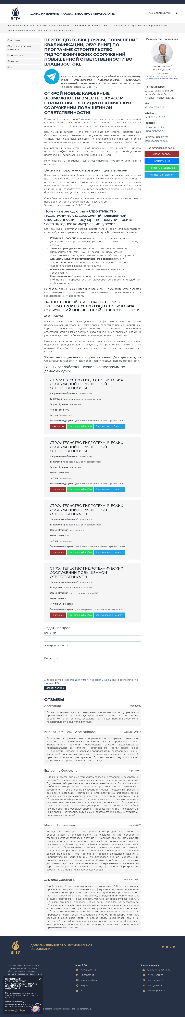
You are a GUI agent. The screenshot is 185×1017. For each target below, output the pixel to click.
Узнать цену (58, 426)
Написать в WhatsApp (162, 167)
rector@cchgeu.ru (155, 980)
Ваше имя (50, 633)
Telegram (85, 985)
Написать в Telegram (161, 174)
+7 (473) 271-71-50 (154, 126)
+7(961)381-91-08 (154, 131)
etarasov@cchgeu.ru (157, 141)
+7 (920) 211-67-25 (154, 107)
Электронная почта (56, 645)
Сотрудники (13, 40)
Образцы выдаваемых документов (19, 48)
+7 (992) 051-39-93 (155, 117)
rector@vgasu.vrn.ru (156, 991)
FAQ (9, 67)
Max (82, 991)
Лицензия (12, 61)
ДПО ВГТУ (89, 86)
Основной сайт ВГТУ (163, 13)
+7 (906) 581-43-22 (89, 975)
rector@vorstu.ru (154, 985)
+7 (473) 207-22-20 (155, 975)
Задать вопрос (162, 154)
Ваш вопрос (51, 658)
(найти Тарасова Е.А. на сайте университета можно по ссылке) (162, 77)
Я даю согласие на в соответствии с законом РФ (91, 681)
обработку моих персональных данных (93, 679)
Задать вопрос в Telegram (109, 426)
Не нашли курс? (16, 55)
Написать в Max (161, 161)
